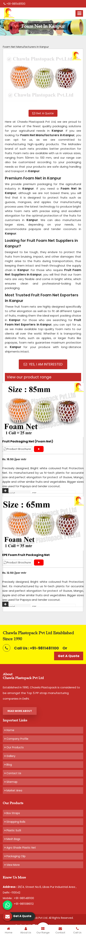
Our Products (14, 747)
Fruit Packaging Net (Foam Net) (27, 441)
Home (9, 730)
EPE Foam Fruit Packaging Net (26, 555)
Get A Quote (43, 113)
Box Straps (12, 813)
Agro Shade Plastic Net (20, 847)
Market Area (13, 790)
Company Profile (16, 739)
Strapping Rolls (15, 822)
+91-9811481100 (14, 4)
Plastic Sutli (13, 830)
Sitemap (11, 782)
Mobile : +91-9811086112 (18, 904)
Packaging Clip (15, 856)
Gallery (10, 756)
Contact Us (13, 773)
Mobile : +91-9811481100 (18, 898)
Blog (8, 764)
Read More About (20, 711)
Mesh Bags (12, 839)
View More (12, 865)
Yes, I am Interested (43, 364)
